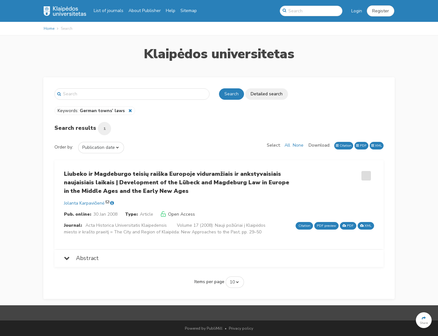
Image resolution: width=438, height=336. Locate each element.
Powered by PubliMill (203, 328)
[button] (380, 11)
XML (376, 145)
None (298, 145)
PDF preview (326, 225)
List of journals (108, 11)
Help (170, 11)
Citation (344, 145)
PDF (361, 145)
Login (356, 11)
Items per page (209, 282)
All (287, 145)
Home (49, 28)
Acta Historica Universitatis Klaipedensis (126, 225)
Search (231, 94)
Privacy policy (241, 328)
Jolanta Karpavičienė (84, 203)
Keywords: (92, 111)
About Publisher (144, 11)
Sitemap (188, 11)
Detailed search (267, 94)
